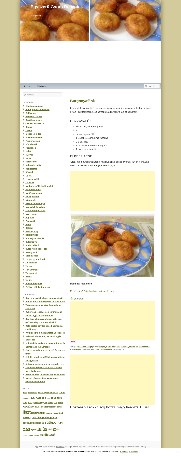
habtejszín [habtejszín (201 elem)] (52, 403)
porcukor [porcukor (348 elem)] (37, 417)
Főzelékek (30, 148)
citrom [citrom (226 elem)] (62, 392)
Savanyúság (31, 231)
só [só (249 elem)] (43, 423)
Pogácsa (29, 217)
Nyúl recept (31, 214)
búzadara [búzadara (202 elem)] (54, 393)
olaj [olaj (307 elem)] (29, 417)
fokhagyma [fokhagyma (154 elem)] (32, 403)
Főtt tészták (31, 144)
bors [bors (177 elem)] (40, 393)
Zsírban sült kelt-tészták (37, 287)
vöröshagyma (75, 349)
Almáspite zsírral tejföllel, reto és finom (45, 301)
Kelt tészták (31, 169)
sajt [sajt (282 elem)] (56, 417)
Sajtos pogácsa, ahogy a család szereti (45, 364)
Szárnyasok (31, 252)
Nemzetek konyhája (35, 207)
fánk (109, 347)
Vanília (28, 280)
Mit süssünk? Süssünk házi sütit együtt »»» (92, 291)
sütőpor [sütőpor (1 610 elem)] (51, 422)
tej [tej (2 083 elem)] (60, 422)
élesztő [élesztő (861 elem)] (49, 434)
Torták (28, 266)
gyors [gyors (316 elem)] (44, 402)
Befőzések (30, 113)
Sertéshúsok (31, 235)
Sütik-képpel (42, 86)
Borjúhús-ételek (33, 120)
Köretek (29, 172)
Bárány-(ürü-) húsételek (37, 109)
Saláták (29, 228)
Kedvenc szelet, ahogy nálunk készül (44, 298)
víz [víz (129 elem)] (59, 429)
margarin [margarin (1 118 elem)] (38, 412)
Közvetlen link (107, 349)
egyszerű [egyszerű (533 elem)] (56, 397)
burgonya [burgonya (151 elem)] (45, 393)
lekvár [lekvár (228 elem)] (59, 407)
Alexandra (95, 349)
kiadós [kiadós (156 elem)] (38, 407)
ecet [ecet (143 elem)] (48, 398)
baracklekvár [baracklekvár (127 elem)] (32, 393)
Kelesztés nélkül (33, 165)
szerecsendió (144, 347)
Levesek (29, 182)
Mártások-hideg (33, 189)
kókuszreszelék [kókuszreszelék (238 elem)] (48, 407)
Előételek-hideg (33, 134)
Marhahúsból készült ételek (39, 186)
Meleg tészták (32, 196)
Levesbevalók (32, 179)
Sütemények (31, 242)
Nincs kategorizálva (35, 210)
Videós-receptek (33, 283)
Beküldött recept (85, 347)
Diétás (28, 127)
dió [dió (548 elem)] (44, 397)
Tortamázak (31, 273)
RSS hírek (60, 447)
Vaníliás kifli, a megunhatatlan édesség (45, 333)
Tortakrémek (31, 270)
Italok (28, 158)
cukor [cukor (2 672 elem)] (36, 397)
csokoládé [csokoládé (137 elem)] (26, 398)
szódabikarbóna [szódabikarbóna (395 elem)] (32, 422)
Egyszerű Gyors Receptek (57, 6)
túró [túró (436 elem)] (50, 429)
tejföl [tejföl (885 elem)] (26, 429)
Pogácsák (30, 221)
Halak (28, 151)
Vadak (28, 276)
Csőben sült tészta (34, 123)
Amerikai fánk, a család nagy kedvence (45, 374)
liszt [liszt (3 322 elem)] (27, 412)
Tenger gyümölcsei (35, 259)
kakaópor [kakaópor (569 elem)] (29, 406)
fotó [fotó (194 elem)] (39, 403)
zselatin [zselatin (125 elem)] (36, 435)
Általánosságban (34, 106)
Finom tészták (32, 141)
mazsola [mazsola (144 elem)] (49, 413)
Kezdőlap (28, 86)
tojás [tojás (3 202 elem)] (42, 428)
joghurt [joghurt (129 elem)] (60, 403)
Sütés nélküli (32, 245)
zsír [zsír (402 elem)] (42, 435)
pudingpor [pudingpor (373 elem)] (48, 417)
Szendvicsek (31, 256)
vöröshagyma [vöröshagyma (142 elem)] (28, 435)
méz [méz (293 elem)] (25, 417)
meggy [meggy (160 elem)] (55, 413)
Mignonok (30, 200)
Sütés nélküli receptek (36, 249)
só (137, 347)
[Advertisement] (90, 62)
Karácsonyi (31, 161)
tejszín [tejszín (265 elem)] (34, 429)
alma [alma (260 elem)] (25, 392)
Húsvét (29, 155)
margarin (116, 347)
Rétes (28, 224)
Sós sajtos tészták (34, 238)
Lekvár (28, 175)
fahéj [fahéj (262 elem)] (25, 402)
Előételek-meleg (33, 137)
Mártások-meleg (33, 193)
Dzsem (28, 130)
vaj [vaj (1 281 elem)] (55, 429)
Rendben (124, 451)
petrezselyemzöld (128, 347)
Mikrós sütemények (35, 203)
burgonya (103, 347)
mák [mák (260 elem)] (61, 413)
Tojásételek (31, 262)
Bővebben (133, 451)
